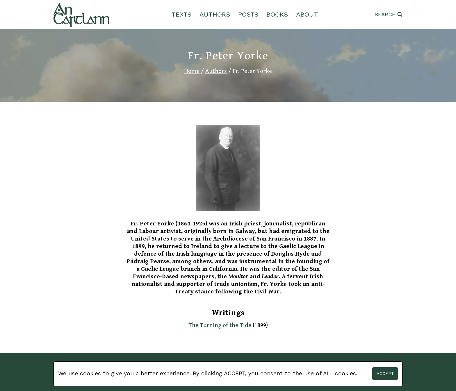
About (307, 14)
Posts (248, 14)
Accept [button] (385, 373)
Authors (215, 14)
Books (277, 14)
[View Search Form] (388, 14)
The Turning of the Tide (219, 325)
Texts (181, 14)
